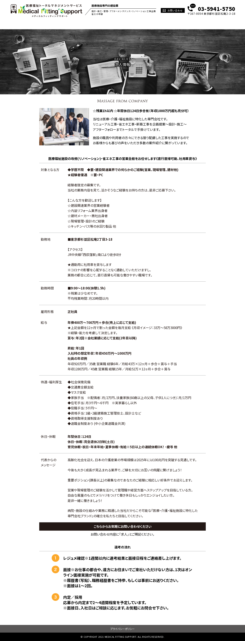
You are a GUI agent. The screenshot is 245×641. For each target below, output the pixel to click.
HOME (33, 24)
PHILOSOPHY (56, 24)
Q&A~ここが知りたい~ (180, 24)
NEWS (152, 24)
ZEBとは (110, 24)
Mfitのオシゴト (85, 24)
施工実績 (132, 24)
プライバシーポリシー (122, 629)
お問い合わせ (175, 10)
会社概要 (210, 24)
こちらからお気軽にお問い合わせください (123, 526)
